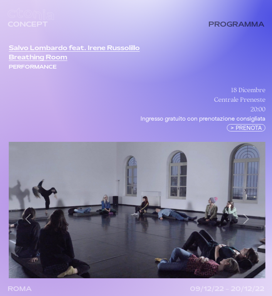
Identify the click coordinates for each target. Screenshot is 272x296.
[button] (31, 219)
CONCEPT (28, 25)
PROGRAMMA (236, 25)
